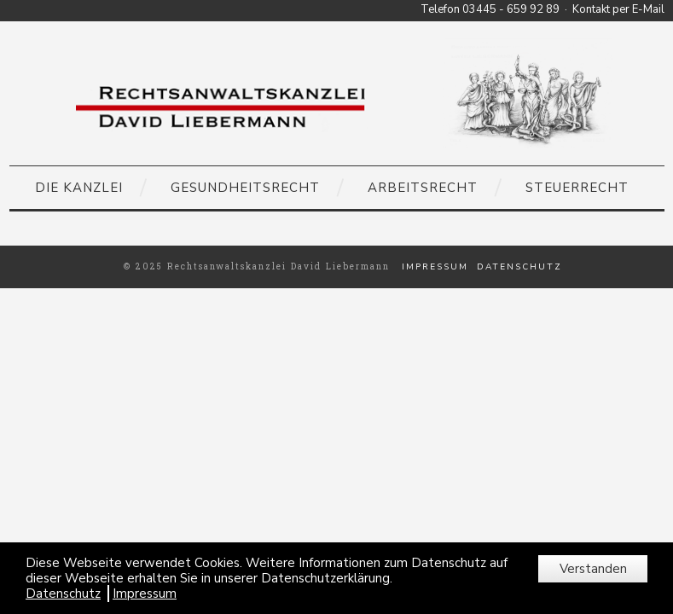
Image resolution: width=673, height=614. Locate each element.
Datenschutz (519, 267)
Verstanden (593, 568)
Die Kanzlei (79, 187)
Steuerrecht (577, 187)
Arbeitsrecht (423, 187)
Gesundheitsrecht (245, 187)
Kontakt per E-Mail (618, 9)
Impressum (435, 267)
